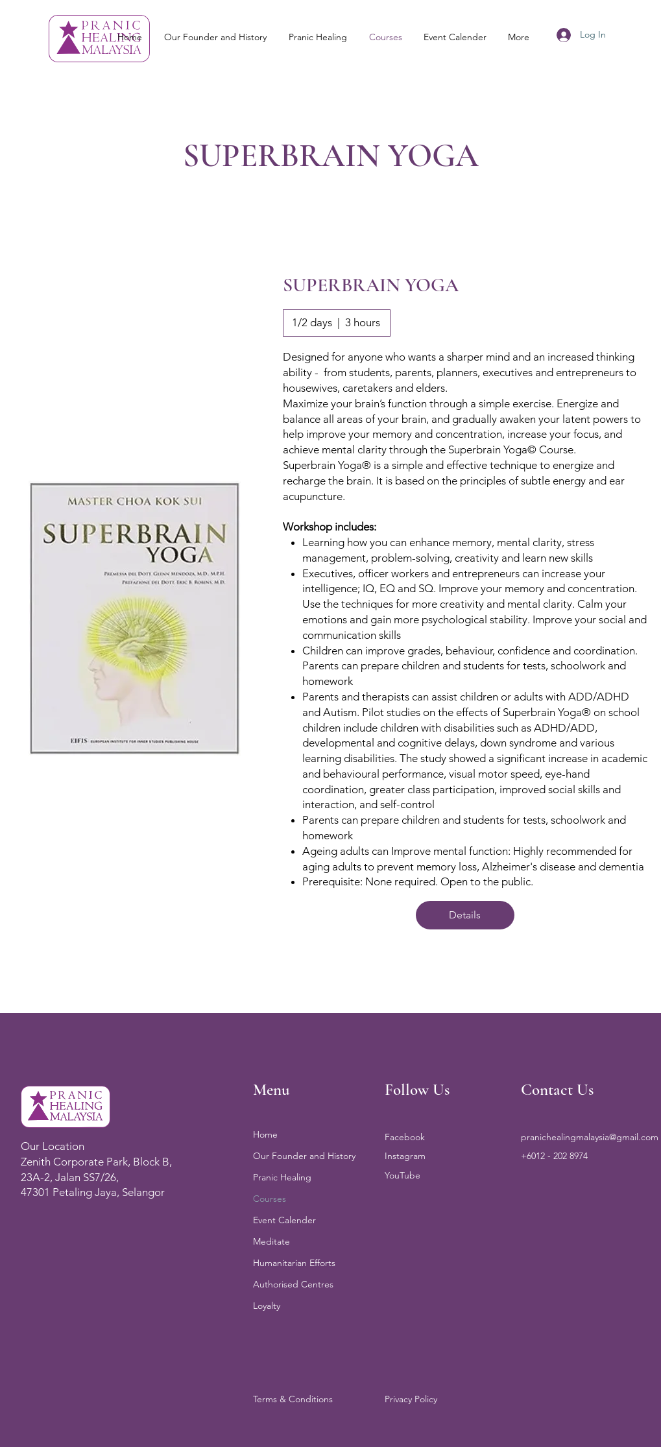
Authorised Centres (293, 1284)
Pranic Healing (282, 1177)
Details (465, 915)
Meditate (271, 1241)
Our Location (52, 1146)
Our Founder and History (304, 1156)
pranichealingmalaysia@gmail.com (589, 1137)
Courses (269, 1198)
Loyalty (266, 1305)
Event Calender (284, 1220)
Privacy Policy (411, 1399)
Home (265, 1134)
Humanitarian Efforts (294, 1263)
